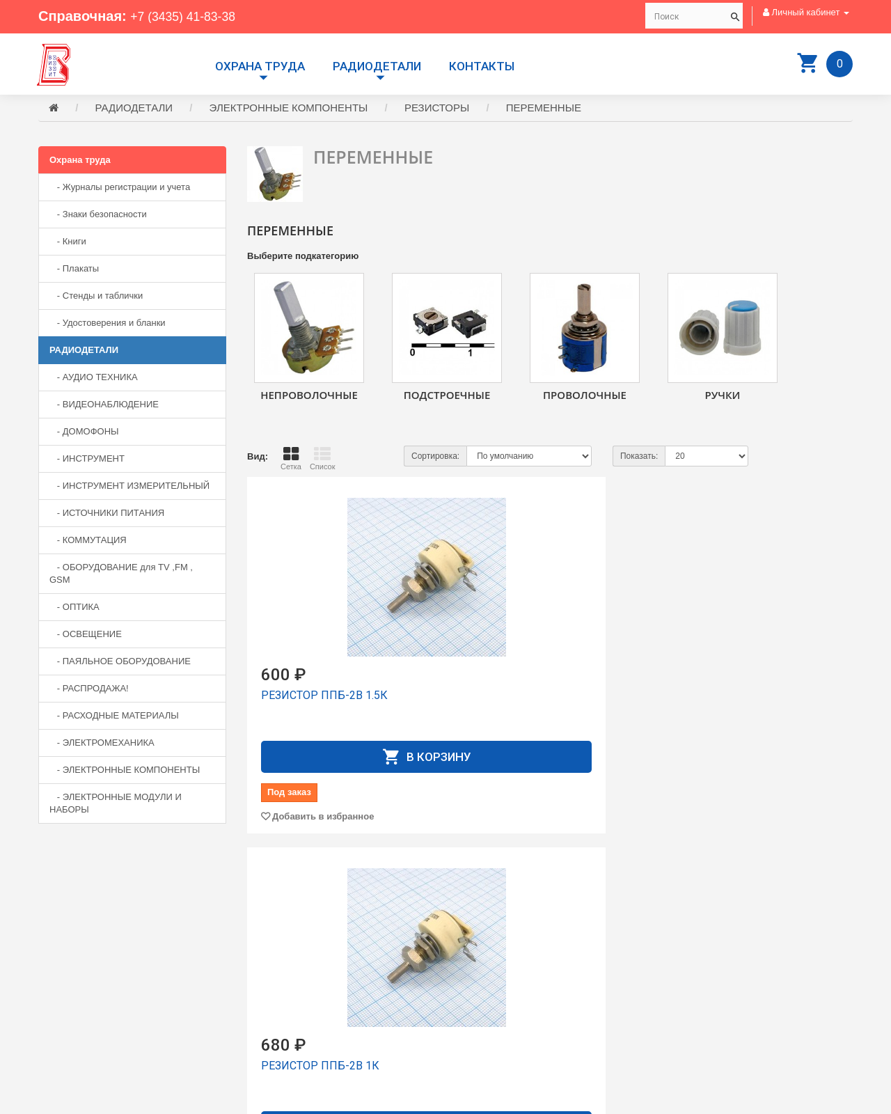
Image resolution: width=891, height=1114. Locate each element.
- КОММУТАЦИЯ (88, 542)
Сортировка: (435, 458)
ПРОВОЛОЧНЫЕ (584, 397)
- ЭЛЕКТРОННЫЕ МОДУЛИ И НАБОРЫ (115, 805)
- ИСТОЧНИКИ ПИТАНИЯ (106, 515)
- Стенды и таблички (96, 297)
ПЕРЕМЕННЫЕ (543, 110)
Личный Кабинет (490, 982)
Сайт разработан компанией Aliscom (317, 1100)
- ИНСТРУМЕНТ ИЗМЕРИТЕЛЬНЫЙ (129, 488)
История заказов (491, 994)
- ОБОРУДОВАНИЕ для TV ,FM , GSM (121, 575)
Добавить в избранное (323, 818)
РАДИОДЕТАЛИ (377, 66)
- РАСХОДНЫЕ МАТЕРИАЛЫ (114, 717)
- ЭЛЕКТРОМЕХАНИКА (102, 744)
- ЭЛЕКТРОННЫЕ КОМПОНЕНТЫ (124, 772)
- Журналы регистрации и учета (119, 189)
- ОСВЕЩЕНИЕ (85, 636)
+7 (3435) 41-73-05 (87, 998)
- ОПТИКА (74, 609)
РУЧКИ (723, 397)
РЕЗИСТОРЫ (436, 110)
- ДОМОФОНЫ (84, 433)
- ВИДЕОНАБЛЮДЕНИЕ (104, 406)
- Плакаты (74, 270)
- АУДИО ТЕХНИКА (93, 379)
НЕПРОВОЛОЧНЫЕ (309, 397)
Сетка (291, 460)
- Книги (67, 243)
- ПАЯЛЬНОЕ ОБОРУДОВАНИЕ (120, 663)
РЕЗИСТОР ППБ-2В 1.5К (324, 697)
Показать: (639, 458)
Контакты (481, 66)
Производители (488, 944)
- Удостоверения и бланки (107, 325)
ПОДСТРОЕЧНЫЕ (447, 397)
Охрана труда (260, 66)
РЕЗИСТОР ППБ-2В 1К (529, 697)
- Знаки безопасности (98, 216)
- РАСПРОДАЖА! (89, 690)
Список (323, 460)
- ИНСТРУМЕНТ (87, 460)
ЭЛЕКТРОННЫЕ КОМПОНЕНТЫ (289, 110)
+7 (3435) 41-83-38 (190, 16)
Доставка (475, 957)
